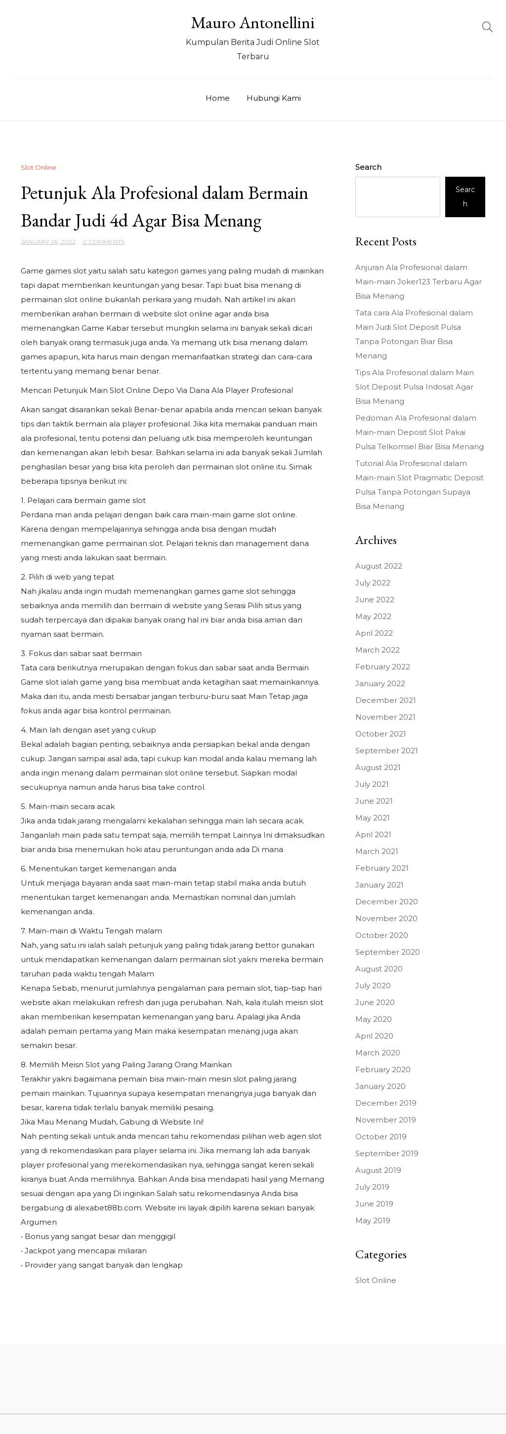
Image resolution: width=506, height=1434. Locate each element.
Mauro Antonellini (253, 22)
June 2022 (374, 599)
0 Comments (104, 241)
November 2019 (385, 1119)
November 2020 (386, 918)
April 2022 (374, 633)
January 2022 (380, 683)
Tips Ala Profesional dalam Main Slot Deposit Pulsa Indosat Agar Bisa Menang (414, 387)
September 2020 (387, 952)
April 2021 (373, 834)
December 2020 (386, 901)
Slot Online (38, 167)
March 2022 (377, 650)
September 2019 (387, 1153)
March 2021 (376, 851)
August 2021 (378, 767)
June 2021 (374, 801)
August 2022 (378, 566)
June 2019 (374, 1203)
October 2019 (381, 1136)
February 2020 (383, 1069)
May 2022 (373, 616)
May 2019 (372, 1220)
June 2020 (375, 1002)
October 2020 (381, 935)
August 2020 (379, 968)
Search (368, 167)
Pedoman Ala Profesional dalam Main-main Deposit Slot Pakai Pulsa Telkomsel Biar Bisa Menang (419, 432)
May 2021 (372, 817)
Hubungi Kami (274, 98)
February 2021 (382, 868)
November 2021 (385, 717)
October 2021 (380, 733)
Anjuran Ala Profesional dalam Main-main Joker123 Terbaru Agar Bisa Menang (418, 282)
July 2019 (372, 1187)
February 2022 (382, 666)
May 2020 (373, 1019)
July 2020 (373, 985)
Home (218, 98)
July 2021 (372, 784)
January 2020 (380, 1086)
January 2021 (379, 885)
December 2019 (386, 1103)
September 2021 (386, 750)
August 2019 (378, 1170)
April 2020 (374, 1036)
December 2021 (385, 700)
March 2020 (377, 1052)
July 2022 (372, 582)
